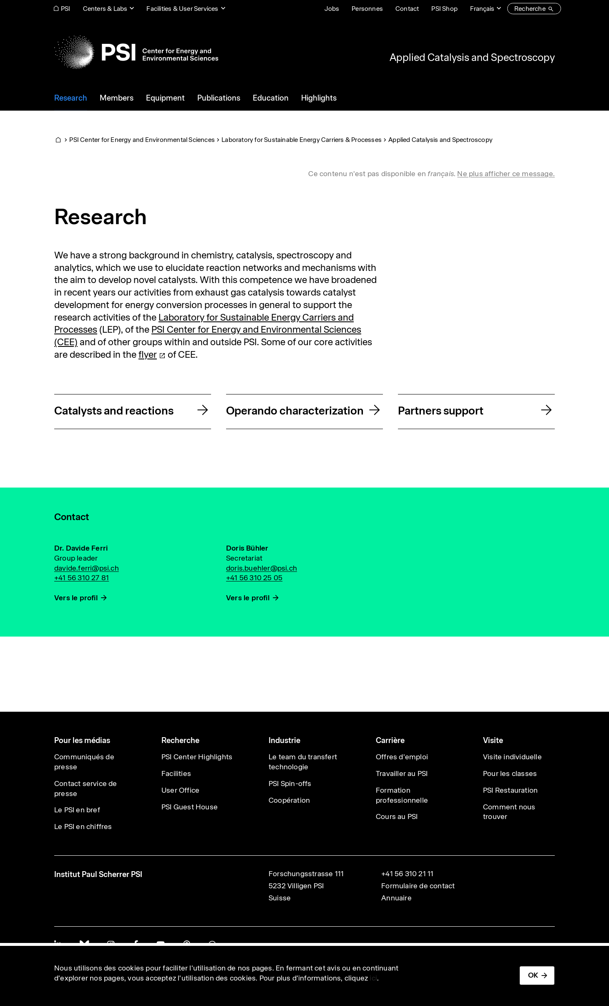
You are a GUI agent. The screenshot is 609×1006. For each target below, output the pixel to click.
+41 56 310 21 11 (407, 874)
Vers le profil (76, 598)
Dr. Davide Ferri (81, 548)
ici (373, 978)
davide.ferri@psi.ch (86, 568)
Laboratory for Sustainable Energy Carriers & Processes (301, 139)
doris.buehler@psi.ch (261, 568)
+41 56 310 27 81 (81, 578)
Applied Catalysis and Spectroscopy (472, 57)
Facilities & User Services (182, 8)
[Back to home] (136, 52)
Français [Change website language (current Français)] (482, 8)
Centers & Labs (105, 8)
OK (533, 975)
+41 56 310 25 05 (254, 578)
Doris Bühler (247, 548)
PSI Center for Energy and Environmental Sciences (142, 139)
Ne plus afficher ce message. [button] (506, 173)
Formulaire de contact (418, 886)
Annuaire (396, 898)
